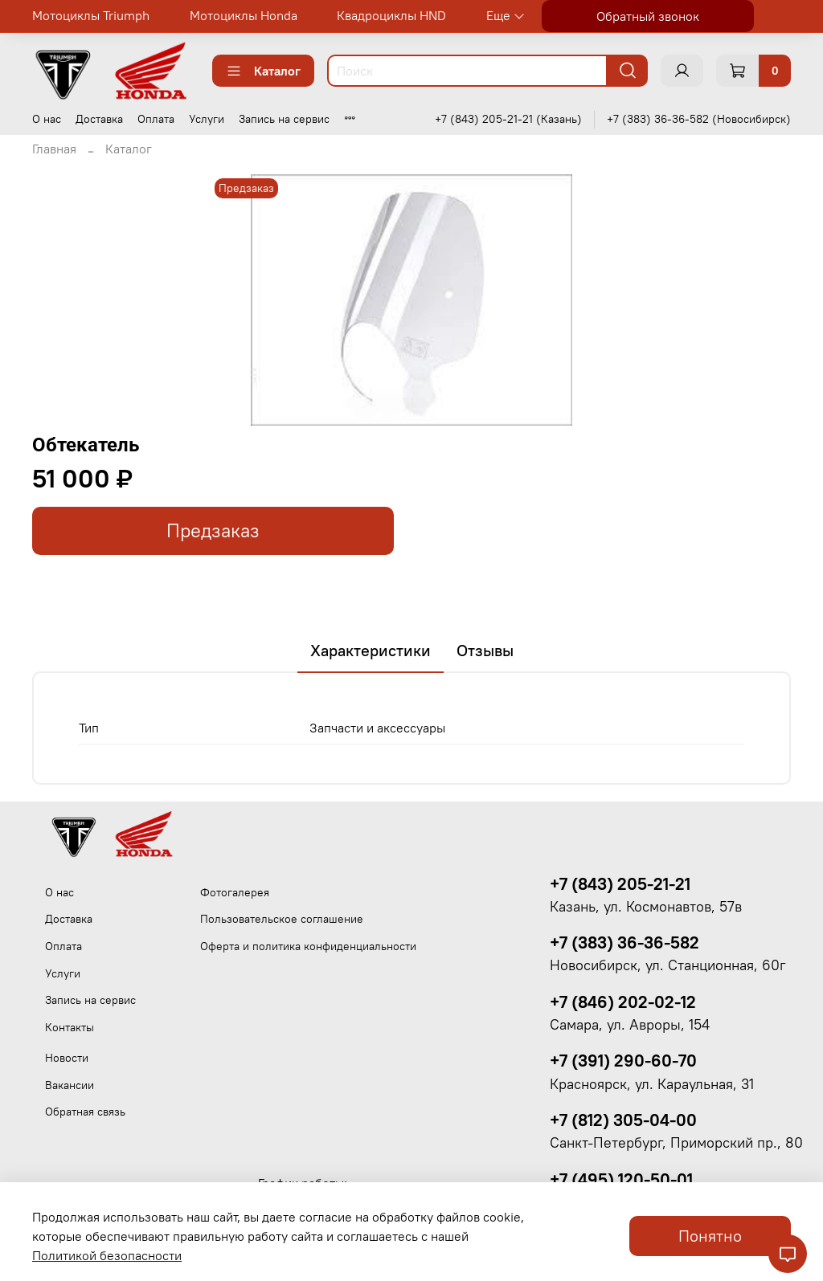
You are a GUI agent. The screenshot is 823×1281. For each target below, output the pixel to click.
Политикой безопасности (107, 1255)
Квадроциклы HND (391, 15)
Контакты (69, 1027)
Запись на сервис (284, 119)
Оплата (155, 119)
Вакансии (69, 1085)
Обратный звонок (647, 16)
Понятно (710, 1236)
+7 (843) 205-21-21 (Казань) (508, 119)
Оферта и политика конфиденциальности (308, 946)
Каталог (263, 71)
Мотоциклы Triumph (90, 15)
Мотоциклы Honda (243, 15)
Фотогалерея (234, 892)
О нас (46, 119)
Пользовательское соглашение (281, 919)
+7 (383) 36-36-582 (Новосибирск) (699, 119)
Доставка (99, 119)
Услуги (206, 119)
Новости (66, 1058)
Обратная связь (85, 1111)
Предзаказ (213, 530)
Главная (54, 149)
